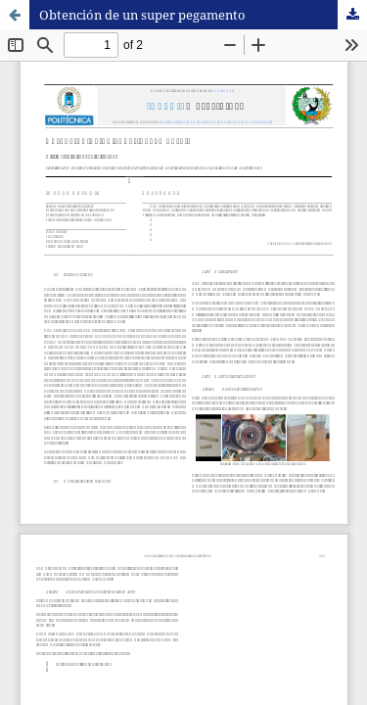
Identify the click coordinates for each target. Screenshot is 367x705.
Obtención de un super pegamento (142, 15)
